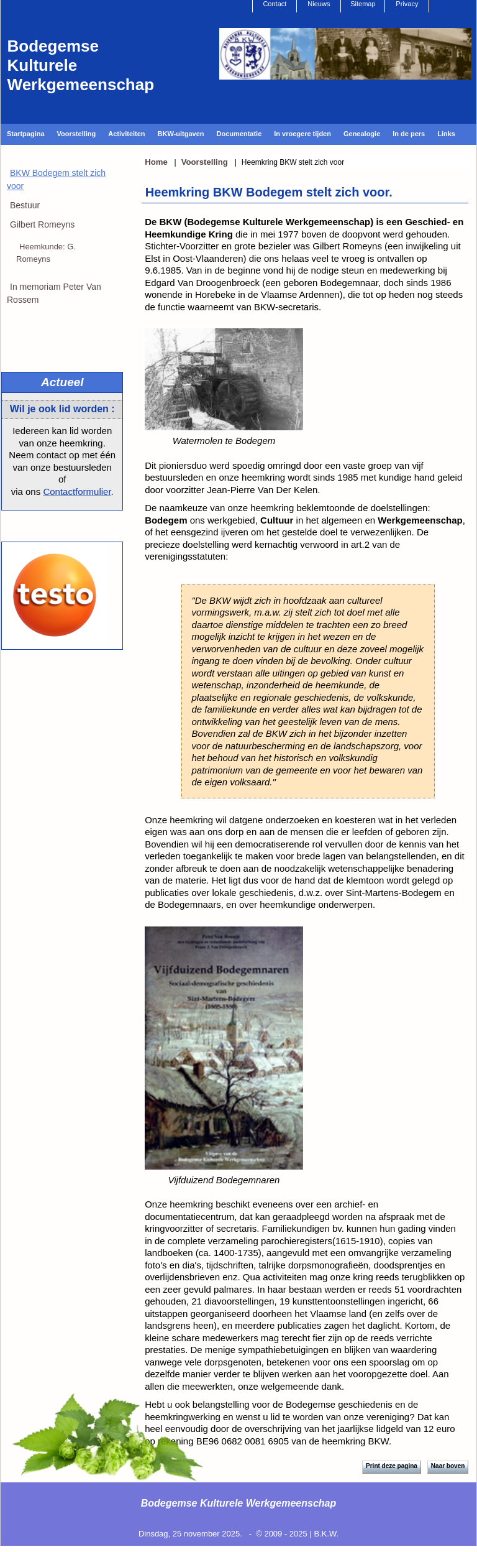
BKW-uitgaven (181, 133)
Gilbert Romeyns (42, 224)
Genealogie (361, 133)
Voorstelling (76, 133)
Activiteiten (126, 133)
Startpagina (26, 133)
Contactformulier (77, 491)
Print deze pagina (391, 1465)
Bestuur (25, 205)
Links (446, 133)
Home (156, 162)
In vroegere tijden (302, 133)
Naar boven (448, 1465)
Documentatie (239, 133)
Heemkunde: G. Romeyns (46, 253)
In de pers (409, 133)
